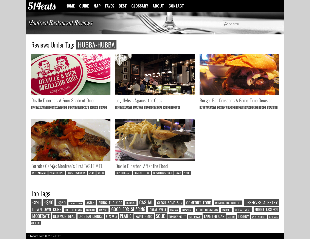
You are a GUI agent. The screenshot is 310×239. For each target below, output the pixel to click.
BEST (123, 6)
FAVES (109, 6)
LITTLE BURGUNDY (207, 209)
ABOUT (158, 6)
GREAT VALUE (157, 209)
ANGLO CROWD (76, 203)
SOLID (103, 107)
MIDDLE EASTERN (266, 209)
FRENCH (103, 210)
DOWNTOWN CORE (78, 107)
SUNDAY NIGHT (177, 216)
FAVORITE (90, 210)
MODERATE (41, 216)
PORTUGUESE (57, 173)
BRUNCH (130, 203)
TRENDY (243, 216)
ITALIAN (174, 210)
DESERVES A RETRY (261, 202)
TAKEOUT (231, 217)
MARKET (138, 107)
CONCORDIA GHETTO (228, 202)
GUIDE (84, 6)
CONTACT (176, 6)
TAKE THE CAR (214, 216)
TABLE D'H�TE (195, 217)
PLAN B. (272, 107)
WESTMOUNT (259, 217)
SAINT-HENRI (144, 216)
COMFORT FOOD (58, 107)
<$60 (166, 107)
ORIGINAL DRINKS (91, 216)
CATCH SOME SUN (169, 202)
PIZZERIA (111, 216)
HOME (70, 6)
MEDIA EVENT (243, 209)
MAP (97, 6)
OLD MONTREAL (153, 107)
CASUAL (146, 202)
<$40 (94, 107)
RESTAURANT (39, 107)
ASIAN (90, 202)
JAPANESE (187, 210)
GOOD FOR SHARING (128, 209)
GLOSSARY (139, 6)
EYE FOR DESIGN (73, 210)
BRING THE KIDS (110, 202)
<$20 (36, 202)
